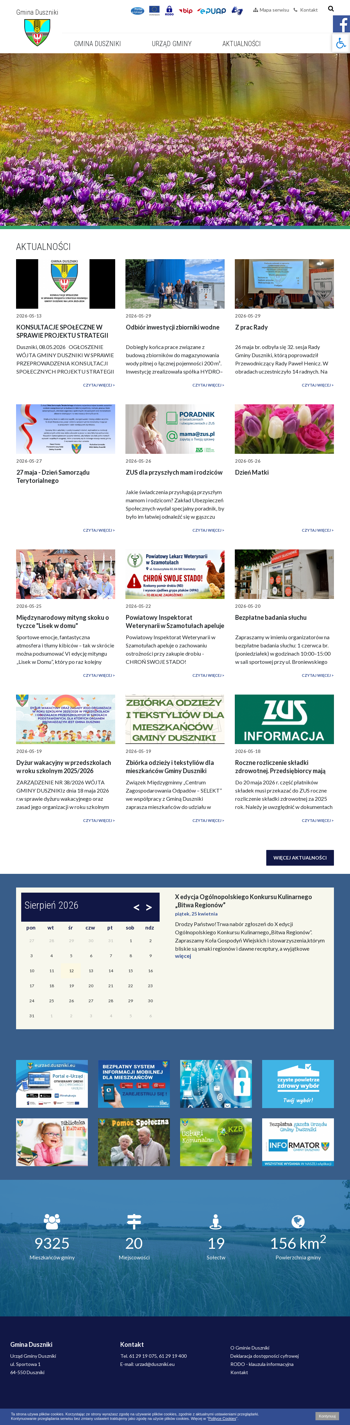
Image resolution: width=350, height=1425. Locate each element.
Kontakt (306, 10)
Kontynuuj (327, 1416)
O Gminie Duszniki (249, 1348)
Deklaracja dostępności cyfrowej (264, 1356)
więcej (183, 955)
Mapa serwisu (271, 10)
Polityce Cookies (222, 1418)
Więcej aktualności (300, 858)
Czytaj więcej (97, 385)
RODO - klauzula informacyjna (262, 1364)
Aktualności (242, 44)
